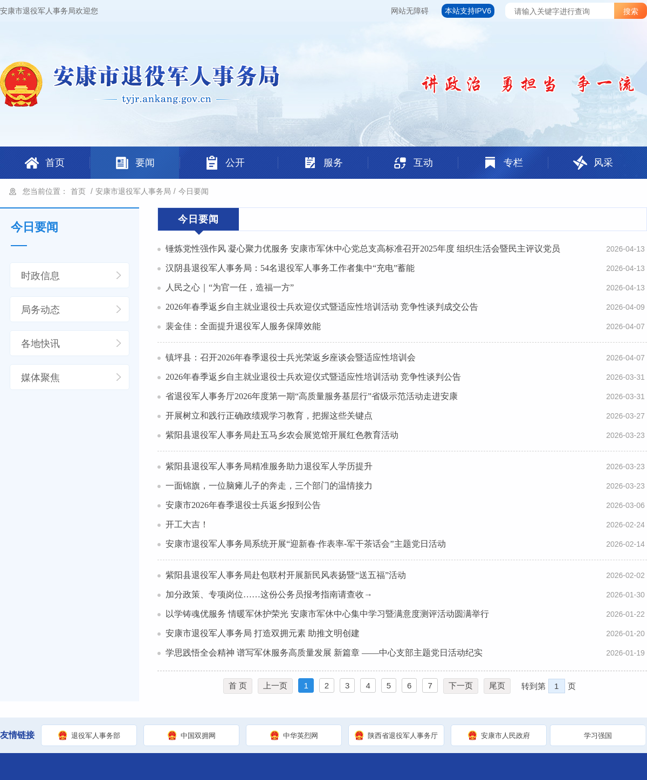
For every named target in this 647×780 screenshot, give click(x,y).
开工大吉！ (187, 524)
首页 (78, 191)
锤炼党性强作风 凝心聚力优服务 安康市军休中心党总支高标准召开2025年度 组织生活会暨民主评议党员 (363, 248)
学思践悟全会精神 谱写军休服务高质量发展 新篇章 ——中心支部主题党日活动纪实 (324, 652)
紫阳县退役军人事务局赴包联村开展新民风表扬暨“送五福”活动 (286, 575)
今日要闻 (193, 191)
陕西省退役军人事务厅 (403, 736)
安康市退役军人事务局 (133, 191)
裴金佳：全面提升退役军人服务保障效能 (243, 326)
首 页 (238, 685)
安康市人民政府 (505, 736)
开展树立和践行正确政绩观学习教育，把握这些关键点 (269, 415)
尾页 (497, 685)
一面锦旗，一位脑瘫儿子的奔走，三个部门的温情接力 (269, 485)
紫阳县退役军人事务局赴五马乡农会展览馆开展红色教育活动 (282, 435)
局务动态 (40, 309)
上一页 (275, 685)
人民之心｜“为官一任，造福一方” (230, 287)
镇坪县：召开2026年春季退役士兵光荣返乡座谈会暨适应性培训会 (291, 357)
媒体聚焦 (40, 377)
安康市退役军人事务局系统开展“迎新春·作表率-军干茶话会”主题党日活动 (306, 543)
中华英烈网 (300, 736)
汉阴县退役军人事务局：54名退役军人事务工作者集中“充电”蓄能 (290, 268)
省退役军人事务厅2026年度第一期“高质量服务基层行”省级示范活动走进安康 (312, 396)
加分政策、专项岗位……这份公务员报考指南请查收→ (269, 594)
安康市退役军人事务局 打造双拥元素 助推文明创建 (263, 633)
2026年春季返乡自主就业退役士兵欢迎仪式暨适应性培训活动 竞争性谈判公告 (313, 376)
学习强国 (598, 736)
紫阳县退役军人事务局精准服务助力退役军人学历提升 (269, 466)
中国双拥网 (198, 736)
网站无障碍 (410, 10)
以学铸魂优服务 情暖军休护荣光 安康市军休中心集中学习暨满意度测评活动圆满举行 (327, 613)
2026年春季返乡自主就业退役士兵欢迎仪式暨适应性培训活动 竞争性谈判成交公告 (322, 306)
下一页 (461, 685)
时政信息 (40, 275)
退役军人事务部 (95, 736)
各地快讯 (40, 343)
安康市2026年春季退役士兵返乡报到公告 (243, 505)
